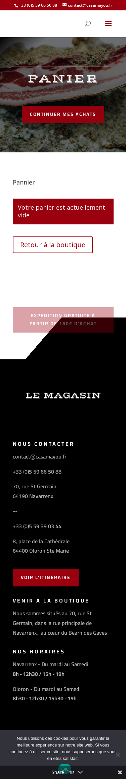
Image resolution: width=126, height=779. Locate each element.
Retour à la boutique (52, 244)
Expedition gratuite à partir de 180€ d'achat (63, 319)
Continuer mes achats (63, 114)
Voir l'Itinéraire (46, 577)
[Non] (117, 754)
